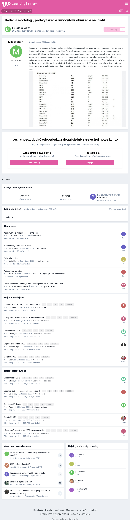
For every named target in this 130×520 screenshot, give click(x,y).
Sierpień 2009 (10, 355)
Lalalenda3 (9, 217)
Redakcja (79, 477)
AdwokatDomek (16, 493)
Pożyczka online (11, 258)
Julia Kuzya (14, 261)
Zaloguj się (90, 163)
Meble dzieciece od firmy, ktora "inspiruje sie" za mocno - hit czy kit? (34, 284)
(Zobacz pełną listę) (117, 209)
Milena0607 (24, 28)
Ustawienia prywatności (76, 507)
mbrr (11, 274)
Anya (12, 481)
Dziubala (12, 307)
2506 (45, 356)
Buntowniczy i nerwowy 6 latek (17, 246)
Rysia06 (12, 404)
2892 (73, 317)
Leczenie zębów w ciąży (21, 479)
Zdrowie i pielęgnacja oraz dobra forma (48, 274)
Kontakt (93, 507)
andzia (12, 320)
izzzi (12, 455)
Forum (33, 4)
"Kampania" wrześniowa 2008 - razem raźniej (24, 317)
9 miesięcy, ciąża (39, 404)
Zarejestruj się (34, 163)
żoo (77, 460)
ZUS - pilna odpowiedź (20, 461)
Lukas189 (13, 235)
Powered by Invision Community (65, 516)
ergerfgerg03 (81, 486)
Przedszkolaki (40, 248)
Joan (11, 358)
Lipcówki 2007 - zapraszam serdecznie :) (22, 304)
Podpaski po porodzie (13, 271)
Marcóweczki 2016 (12, 330)
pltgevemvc (80, 468)
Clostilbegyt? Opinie (12, 402)
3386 (69, 304)
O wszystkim (37, 235)
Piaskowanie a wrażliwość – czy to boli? (21, 233)
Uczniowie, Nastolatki (40, 320)
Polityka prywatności (54, 507)
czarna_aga (14, 345)
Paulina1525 (102, 197)
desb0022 (79, 451)
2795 (49, 330)
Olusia (11, 333)
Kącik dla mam (43, 261)
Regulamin (38, 507)
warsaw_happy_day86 (18, 286)
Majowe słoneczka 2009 (15, 343)
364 (50, 402)
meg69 (13, 464)
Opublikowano (43, 42)
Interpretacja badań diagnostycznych (48, 31)
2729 (54, 343)
